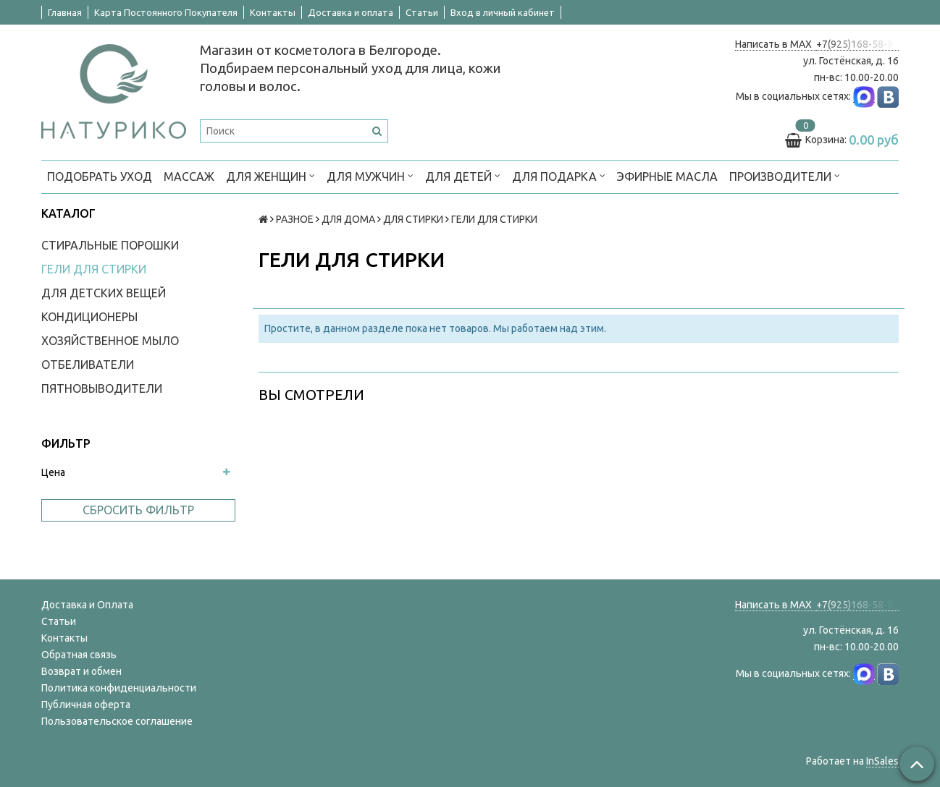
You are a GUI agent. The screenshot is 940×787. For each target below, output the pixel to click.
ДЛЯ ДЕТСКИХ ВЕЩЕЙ (103, 292)
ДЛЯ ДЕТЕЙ (462, 175)
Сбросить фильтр (138, 509)
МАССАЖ (189, 176)
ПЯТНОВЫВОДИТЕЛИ (101, 388)
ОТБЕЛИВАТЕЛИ (87, 364)
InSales (882, 761)
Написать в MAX (775, 44)
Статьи (422, 12)
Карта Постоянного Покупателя (166, 12)
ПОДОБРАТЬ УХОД (99, 176)
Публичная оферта (85, 704)
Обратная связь (79, 654)
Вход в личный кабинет (502, 12)
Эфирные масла (667, 176)
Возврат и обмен (81, 671)
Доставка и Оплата (87, 605)
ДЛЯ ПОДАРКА (558, 175)
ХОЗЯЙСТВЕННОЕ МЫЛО (110, 340)
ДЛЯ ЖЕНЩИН (270, 175)
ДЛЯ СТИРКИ (413, 219)
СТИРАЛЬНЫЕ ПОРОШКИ (110, 245)
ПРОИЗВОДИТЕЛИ (784, 175)
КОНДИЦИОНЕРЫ (89, 316)
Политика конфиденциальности (118, 688)
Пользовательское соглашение (117, 721)
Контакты (272, 12)
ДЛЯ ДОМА (348, 219)
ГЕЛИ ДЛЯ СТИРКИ (93, 269)
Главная (65, 12)
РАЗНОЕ (295, 219)
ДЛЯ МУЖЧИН (370, 175)
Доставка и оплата (350, 12)
